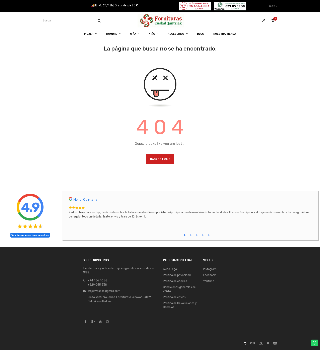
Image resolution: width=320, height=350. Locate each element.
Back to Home (160, 159)
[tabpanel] (190, 208)
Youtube (208, 281)
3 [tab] (196, 235)
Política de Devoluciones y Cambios (180, 305)
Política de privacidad (177, 275)
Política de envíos (174, 297)
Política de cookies (175, 281)
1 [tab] (184, 235)
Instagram (210, 269)
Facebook (209, 275)
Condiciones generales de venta (179, 289)
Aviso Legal (170, 269)
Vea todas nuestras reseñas (30, 235)
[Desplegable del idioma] (273, 6)
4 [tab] (203, 235)
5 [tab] (209, 235)
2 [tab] (190, 235)
